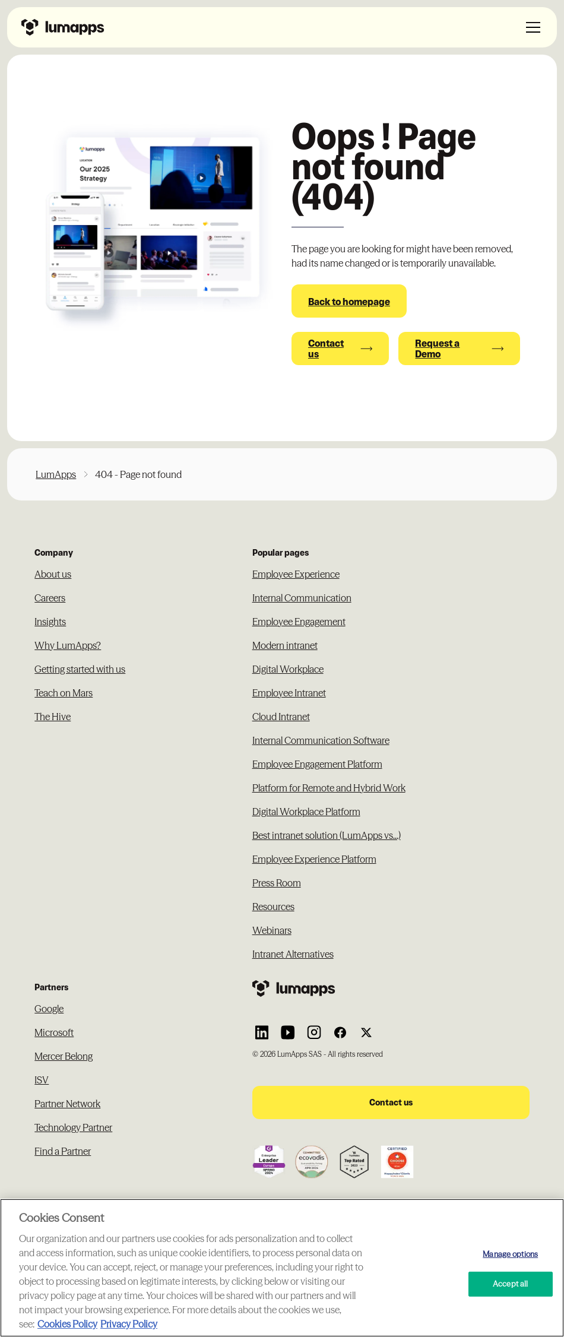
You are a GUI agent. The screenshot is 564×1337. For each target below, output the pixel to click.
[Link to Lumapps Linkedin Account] (261, 1032)
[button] (531, 27)
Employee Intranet (289, 693)
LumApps (56, 474)
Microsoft (54, 1032)
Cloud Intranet (281, 717)
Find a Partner (62, 1151)
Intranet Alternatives (293, 954)
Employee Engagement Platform (317, 764)
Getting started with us (79, 669)
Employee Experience (296, 574)
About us (52, 574)
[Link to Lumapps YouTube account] (287, 1032)
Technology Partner (73, 1127)
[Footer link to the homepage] (391, 988)
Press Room (276, 883)
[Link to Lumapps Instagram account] (314, 1032)
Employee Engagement (299, 622)
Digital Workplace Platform (306, 812)
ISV (41, 1080)
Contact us (391, 1102)
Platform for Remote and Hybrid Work (328, 788)
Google (49, 1009)
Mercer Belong (63, 1056)
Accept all (510, 1283)
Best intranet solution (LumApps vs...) (326, 835)
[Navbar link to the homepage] (62, 27)
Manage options (510, 1253)
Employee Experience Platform (314, 859)
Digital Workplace (288, 669)
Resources (273, 907)
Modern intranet (285, 645)
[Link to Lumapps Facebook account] (340, 1032)
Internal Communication (301, 598)
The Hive (52, 717)
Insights (50, 622)
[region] (282, 1268)
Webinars (271, 930)
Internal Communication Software (320, 740)
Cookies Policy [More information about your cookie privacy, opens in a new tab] (67, 1324)
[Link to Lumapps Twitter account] (366, 1032)
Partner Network (67, 1104)
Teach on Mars (63, 693)
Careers (49, 598)
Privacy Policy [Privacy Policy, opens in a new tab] (128, 1324)
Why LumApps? (67, 645)
